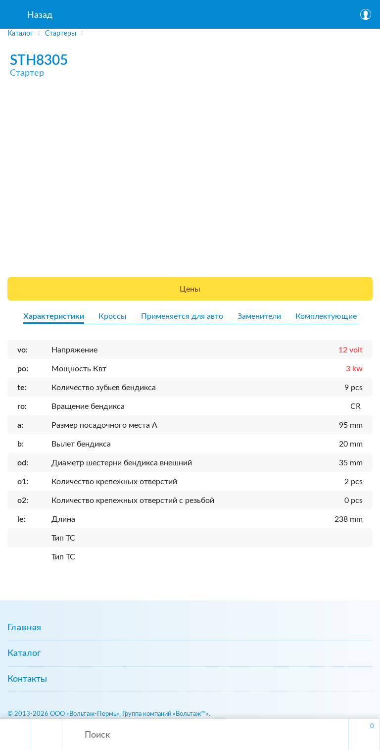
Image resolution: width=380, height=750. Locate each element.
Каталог (24, 653)
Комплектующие (326, 316)
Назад (39, 15)
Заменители (259, 316)
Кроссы (112, 316)
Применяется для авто (182, 316)
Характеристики (53, 316)
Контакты (27, 679)
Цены (190, 289)
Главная (24, 627)
